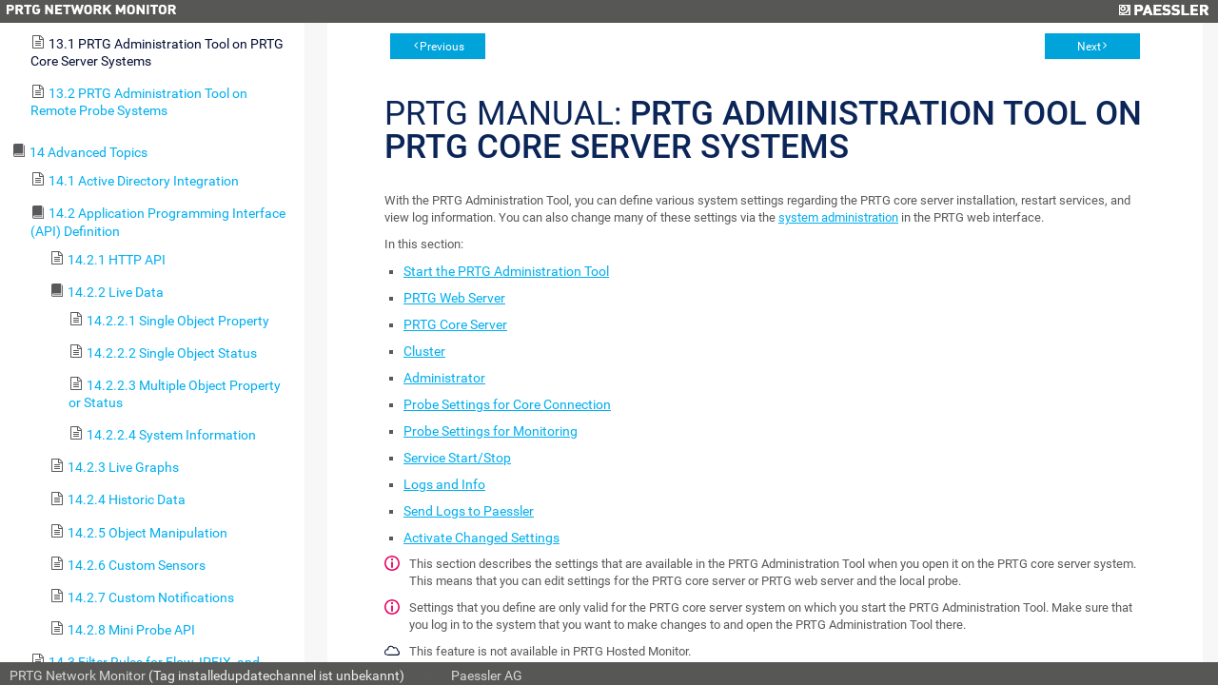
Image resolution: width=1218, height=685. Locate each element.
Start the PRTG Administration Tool (506, 271)
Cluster (424, 351)
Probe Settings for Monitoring (490, 431)
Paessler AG (486, 675)
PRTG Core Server (455, 324)
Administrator (444, 377)
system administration (838, 217)
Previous (442, 46)
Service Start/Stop (457, 457)
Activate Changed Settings (481, 537)
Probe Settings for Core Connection (507, 404)
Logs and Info (444, 484)
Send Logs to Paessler (468, 511)
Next (1089, 46)
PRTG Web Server (454, 297)
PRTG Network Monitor (78, 675)
